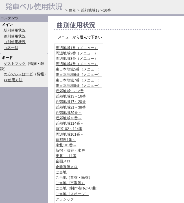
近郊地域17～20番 (71, 102)
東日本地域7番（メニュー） (79, 80)
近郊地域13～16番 (71, 96)
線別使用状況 (15, 36)
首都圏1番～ (66, 140)
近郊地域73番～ (69, 118)
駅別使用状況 (15, 30)
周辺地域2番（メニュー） (77, 53)
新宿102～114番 (69, 129)
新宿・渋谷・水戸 (70, 150)
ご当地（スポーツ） (72, 194)
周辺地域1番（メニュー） (77, 48)
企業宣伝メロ (67, 167)
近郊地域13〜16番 (96, 10)
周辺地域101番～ (70, 134)
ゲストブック (15, 63)
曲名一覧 (11, 48)
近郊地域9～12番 (70, 91)
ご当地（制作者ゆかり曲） (78, 188)
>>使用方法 (13, 80)
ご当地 (61, 172)
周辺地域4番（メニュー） (77, 64)
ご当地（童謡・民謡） (74, 177)
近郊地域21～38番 (71, 107)
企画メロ (63, 161)
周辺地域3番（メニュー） (77, 58)
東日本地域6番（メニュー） (79, 74)
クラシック (65, 199)
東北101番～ (66, 145)
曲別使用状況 (15, 42)
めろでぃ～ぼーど (18, 74)
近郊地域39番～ (69, 113)
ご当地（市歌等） (70, 183)
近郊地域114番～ (70, 123)
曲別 (72, 10)
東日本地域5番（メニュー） (79, 69)
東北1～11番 (66, 156)
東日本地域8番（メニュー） (79, 85)
